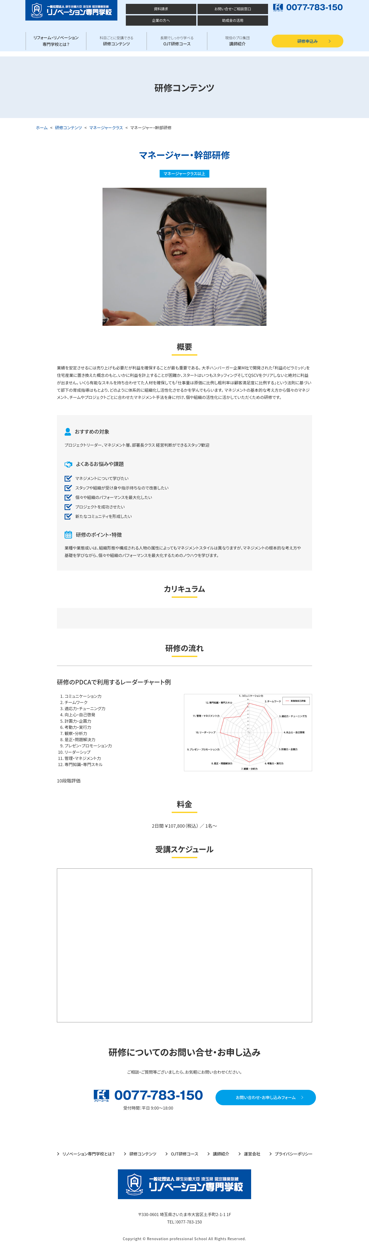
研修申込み (307, 41)
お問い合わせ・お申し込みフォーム (245, 1097)
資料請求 (161, 8)
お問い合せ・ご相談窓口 (232, 8)
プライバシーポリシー (294, 1154)
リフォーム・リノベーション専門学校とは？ (56, 40)
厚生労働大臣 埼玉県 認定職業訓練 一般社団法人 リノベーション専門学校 (72, 10)
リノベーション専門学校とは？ (89, 1154)
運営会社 (252, 1154)
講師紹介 (237, 41)
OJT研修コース (177, 41)
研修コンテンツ (117, 41)
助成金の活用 (232, 20)
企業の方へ (161, 20)
